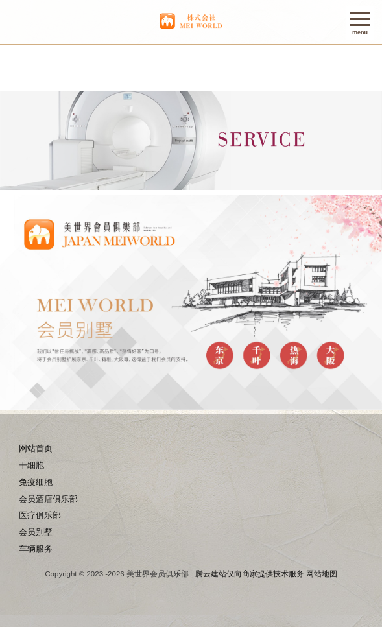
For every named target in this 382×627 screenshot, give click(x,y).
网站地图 (321, 574)
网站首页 (36, 448)
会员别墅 (36, 532)
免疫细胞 (36, 482)
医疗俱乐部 (40, 515)
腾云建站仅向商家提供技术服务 (249, 574)
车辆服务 (36, 549)
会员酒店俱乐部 (48, 499)
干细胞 (31, 465)
